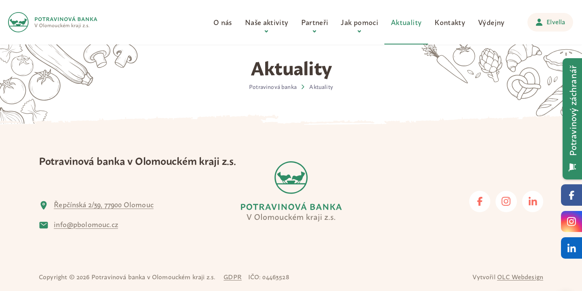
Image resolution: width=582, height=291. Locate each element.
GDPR (233, 276)
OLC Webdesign (520, 276)
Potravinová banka (273, 86)
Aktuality (321, 86)
